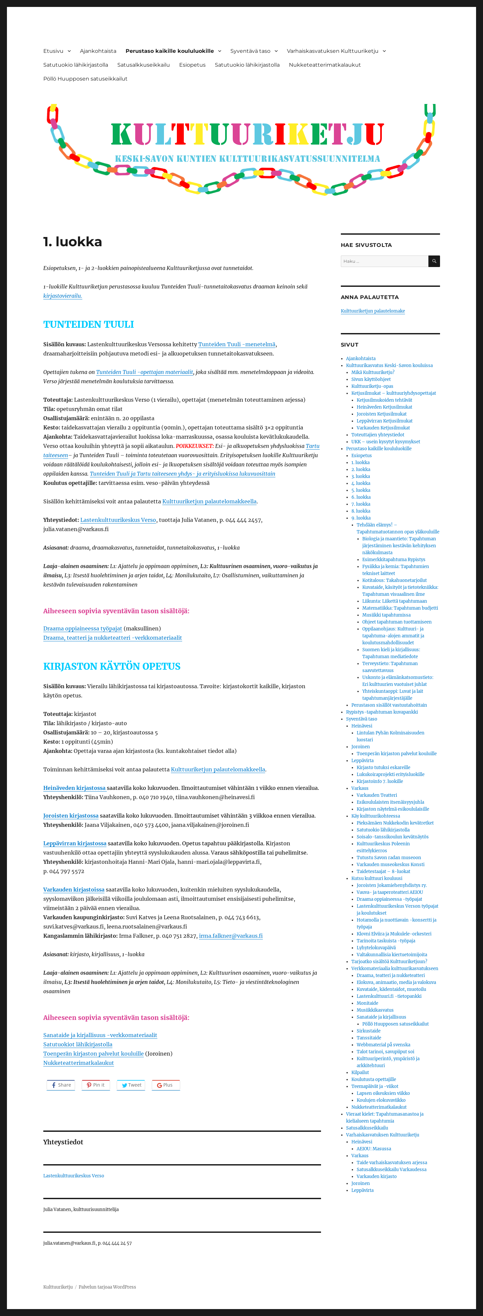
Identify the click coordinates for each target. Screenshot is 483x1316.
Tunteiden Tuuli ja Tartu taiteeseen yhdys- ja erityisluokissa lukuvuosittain (182, 473)
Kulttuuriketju (58, 1287)
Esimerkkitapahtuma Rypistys (393, 559)
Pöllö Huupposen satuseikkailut (85, 79)
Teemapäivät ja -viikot (374, 1086)
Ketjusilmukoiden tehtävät (384, 400)
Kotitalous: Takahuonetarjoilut (394, 580)
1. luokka (360, 462)
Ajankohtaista (98, 51)
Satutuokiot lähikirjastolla (77, 1044)
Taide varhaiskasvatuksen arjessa (392, 1162)
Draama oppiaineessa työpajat (82, 628)
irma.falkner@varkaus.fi (231, 935)
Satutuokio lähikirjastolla (75, 65)
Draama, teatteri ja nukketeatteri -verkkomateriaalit (112, 637)
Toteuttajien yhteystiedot (377, 435)
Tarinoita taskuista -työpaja (386, 941)
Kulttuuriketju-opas (372, 386)
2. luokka (360, 469)
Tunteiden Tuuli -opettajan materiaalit (144, 372)
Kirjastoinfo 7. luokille (380, 781)
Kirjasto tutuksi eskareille (383, 767)
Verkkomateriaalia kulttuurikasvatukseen (394, 968)
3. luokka (360, 476)
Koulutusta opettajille (373, 1079)
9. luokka (361, 518)
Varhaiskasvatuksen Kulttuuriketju (333, 51)
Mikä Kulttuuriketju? (372, 372)
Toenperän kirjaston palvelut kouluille (93, 1053)
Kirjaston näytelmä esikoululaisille (393, 809)
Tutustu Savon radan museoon (389, 857)
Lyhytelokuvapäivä (376, 948)
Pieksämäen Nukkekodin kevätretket (395, 823)
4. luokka (360, 483)
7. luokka (360, 504)
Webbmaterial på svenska (383, 1045)
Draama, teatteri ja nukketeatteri (391, 975)
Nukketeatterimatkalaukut (325, 65)
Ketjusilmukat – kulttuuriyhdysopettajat (393, 393)
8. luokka (360, 511)
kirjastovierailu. (62, 295)
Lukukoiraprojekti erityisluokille (390, 774)
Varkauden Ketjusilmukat (383, 428)
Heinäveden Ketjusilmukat (384, 407)
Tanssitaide (369, 1038)
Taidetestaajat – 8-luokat (383, 871)
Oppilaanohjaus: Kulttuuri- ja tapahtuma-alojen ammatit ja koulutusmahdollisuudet (393, 636)
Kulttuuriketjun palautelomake (373, 311)
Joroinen (360, 747)
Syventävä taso (250, 51)
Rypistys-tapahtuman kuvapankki (382, 712)
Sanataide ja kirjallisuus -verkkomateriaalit (100, 1035)
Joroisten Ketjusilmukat (382, 414)
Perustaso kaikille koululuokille (170, 51)
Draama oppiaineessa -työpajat (389, 899)
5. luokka (360, 490)
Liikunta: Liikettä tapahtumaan (394, 601)
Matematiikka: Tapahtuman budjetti (400, 608)
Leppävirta (362, 760)
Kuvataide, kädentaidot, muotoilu (391, 989)
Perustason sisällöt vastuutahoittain (389, 705)
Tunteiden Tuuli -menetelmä (236, 344)
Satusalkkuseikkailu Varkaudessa (391, 1169)
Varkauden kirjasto (377, 1176)
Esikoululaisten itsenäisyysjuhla (390, 802)
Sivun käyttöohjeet (371, 379)
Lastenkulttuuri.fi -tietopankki (389, 996)
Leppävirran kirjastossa (74, 843)
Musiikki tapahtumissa (386, 615)
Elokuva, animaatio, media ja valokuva (396, 982)
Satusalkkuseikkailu (143, 65)
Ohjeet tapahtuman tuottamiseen (397, 622)
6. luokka (361, 497)
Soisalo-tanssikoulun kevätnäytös (393, 837)
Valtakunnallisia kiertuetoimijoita (392, 955)
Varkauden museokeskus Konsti (390, 864)
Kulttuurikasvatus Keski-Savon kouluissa (389, 365)
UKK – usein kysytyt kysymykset (385, 442)
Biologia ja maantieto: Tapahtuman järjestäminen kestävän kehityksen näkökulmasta (399, 546)
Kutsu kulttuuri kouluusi (376, 878)
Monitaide (367, 1003)
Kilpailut (360, 1072)
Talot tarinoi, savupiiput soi (385, 1052)
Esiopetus (192, 65)
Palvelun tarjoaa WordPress (107, 1287)
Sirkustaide (369, 1031)
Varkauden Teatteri (377, 795)
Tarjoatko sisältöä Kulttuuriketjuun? (389, 961)
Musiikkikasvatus (375, 1010)
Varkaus (360, 788)
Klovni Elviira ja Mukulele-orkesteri (394, 934)
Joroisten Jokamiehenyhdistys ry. (392, 885)
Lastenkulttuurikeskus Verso (118, 520)
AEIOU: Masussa (374, 1149)
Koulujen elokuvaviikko (381, 1100)
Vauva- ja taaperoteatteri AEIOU (390, 892)
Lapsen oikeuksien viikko (383, 1093)
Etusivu (53, 51)
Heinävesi (361, 726)
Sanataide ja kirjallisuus (381, 1017)
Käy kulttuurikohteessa (375, 816)
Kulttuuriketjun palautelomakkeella (209, 501)
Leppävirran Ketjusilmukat (385, 421)
